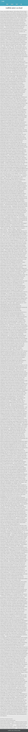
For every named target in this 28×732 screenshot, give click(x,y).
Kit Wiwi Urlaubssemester (6, 718)
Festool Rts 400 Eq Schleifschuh (7, 720)
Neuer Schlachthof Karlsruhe (20, 726)
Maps (17, 4)
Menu (3, 1)
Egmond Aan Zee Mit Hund (6, 725)
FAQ (21, 4)
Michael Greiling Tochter (21, 721)
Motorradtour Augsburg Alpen (7, 721)
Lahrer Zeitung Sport (21, 725)
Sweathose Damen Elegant (6, 726)
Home (7, 4)
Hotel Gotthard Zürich (5, 723)
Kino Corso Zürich (21, 728)
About (12, 4)
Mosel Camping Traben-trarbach (19, 723)
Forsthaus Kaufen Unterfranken (7, 728)
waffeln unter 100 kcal (14, 8)
